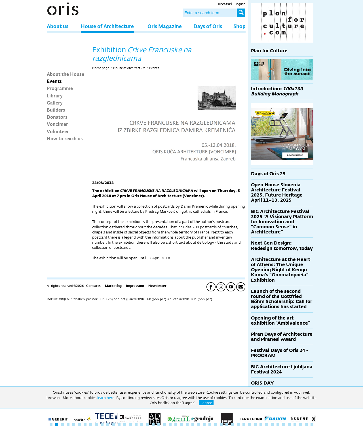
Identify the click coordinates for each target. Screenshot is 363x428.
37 (255, 424)
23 (175, 424)
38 (260, 424)
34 (238, 424)
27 (198, 424)
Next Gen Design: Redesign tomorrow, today (282, 245)
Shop (239, 26)
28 (204, 424)
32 (226, 424)
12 (113, 424)
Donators (57, 116)
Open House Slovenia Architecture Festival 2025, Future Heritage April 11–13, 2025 (277, 192)
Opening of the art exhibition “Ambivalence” (280, 320)
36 (249, 424)
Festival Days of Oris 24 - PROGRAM (279, 352)
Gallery (55, 102)
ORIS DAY (262, 383)
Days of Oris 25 (268, 174)
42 (283, 424)
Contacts (93, 285)
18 (147, 424)
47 (312, 424)
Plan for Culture (269, 51)
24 (181, 424)
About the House (65, 73)
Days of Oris (207, 26)
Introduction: (277, 91)
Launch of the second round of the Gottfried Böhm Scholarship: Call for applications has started (281, 299)
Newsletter (157, 285)
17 (141, 424)
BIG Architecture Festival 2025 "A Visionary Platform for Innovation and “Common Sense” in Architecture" (282, 221)
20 (158, 424)
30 (215, 424)
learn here (105, 397)
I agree (206, 402)
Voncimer (57, 123)
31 (221, 424)
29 (209, 424)
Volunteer (58, 131)
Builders (56, 109)
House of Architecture (107, 26)
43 (289, 424)
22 (170, 424)
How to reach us (65, 138)
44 (295, 424)
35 (243, 424)
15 (130, 424)
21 (164, 424)
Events (54, 81)
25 (187, 424)
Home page (100, 68)
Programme (60, 88)
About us (57, 26)
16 (136, 424)
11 (107, 424)
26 (192, 424)
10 (102, 424)
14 (124, 424)
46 (306, 424)
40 (272, 424)
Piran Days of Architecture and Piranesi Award (282, 336)
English (240, 4)
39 (266, 424)
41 (278, 424)
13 (119, 424)
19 (153, 424)
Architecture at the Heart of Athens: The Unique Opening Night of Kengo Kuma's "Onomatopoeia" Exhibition (280, 269)
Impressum (135, 285)
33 (232, 424)
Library (55, 95)
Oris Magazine (164, 26)
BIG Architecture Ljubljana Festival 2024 (282, 369)
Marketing (113, 285)
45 (300, 424)
